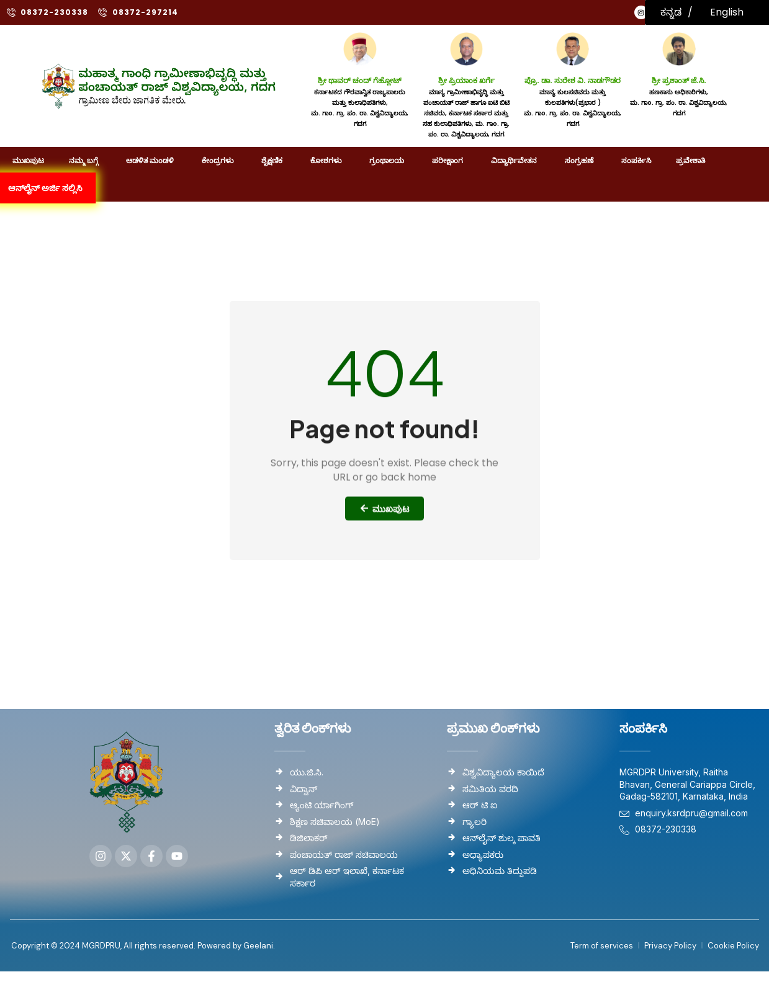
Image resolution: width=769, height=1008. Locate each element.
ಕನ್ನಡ (670, 12)
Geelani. (258, 945)
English (727, 12)
